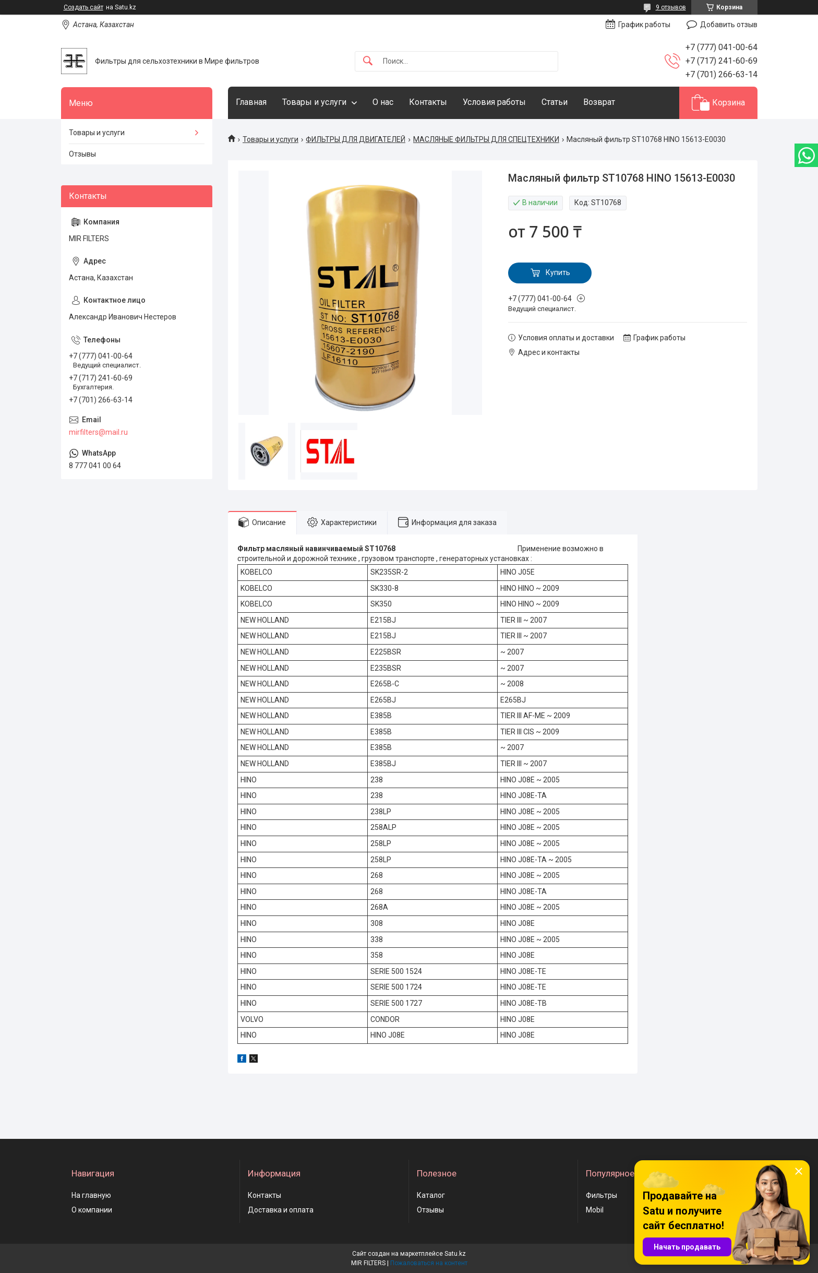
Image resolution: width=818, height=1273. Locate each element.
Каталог (431, 1195)
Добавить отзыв (728, 24)
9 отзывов (671, 7)
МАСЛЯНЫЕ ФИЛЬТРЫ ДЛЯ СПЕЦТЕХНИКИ (486, 139)
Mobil (595, 1210)
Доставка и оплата (281, 1210)
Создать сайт (83, 7)
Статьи (555, 102)
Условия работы (494, 102)
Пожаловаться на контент (428, 1263)
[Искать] (367, 61)
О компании (91, 1210)
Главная (251, 102)
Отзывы (82, 154)
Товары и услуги (314, 102)
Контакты (428, 102)
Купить (558, 272)
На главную (91, 1195)
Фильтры (601, 1195)
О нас (382, 102)
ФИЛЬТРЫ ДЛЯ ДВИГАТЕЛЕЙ (355, 139)
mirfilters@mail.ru (98, 432)
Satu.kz (455, 1253)
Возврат (599, 102)
